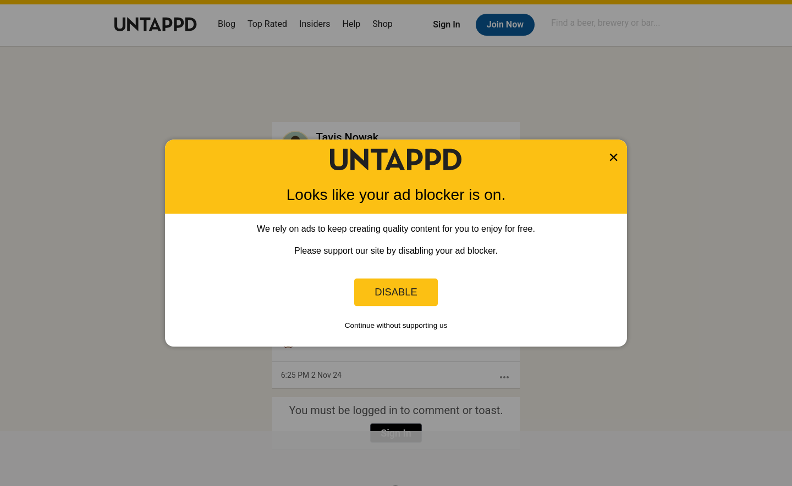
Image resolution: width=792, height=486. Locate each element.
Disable (396, 292)
